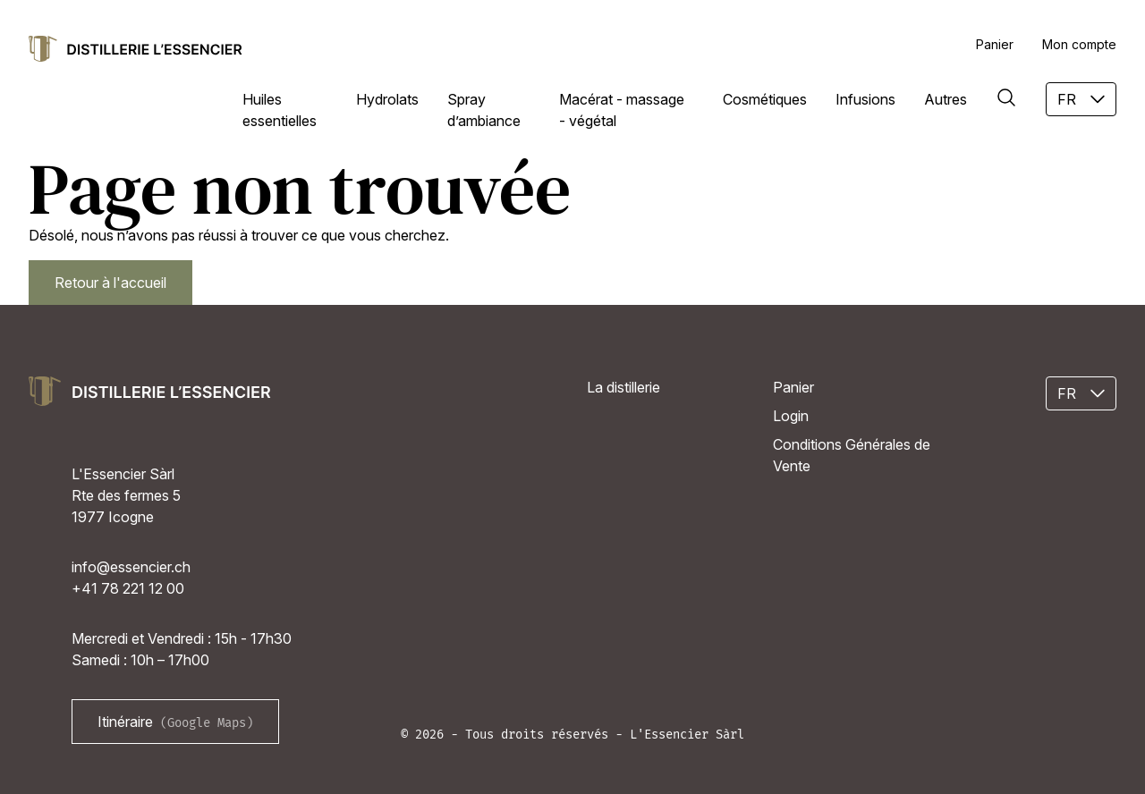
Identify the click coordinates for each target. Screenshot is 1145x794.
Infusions (865, 99)
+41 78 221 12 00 (128, 588)
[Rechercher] (1006, 97)
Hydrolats (387, 99)
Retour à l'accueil (110, 282)
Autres (945, 99)
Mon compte (1079, 44)
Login (791, 416)
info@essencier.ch (131, 567)
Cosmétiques (765, 99)
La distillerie (623, 387)
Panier (995, 44)
